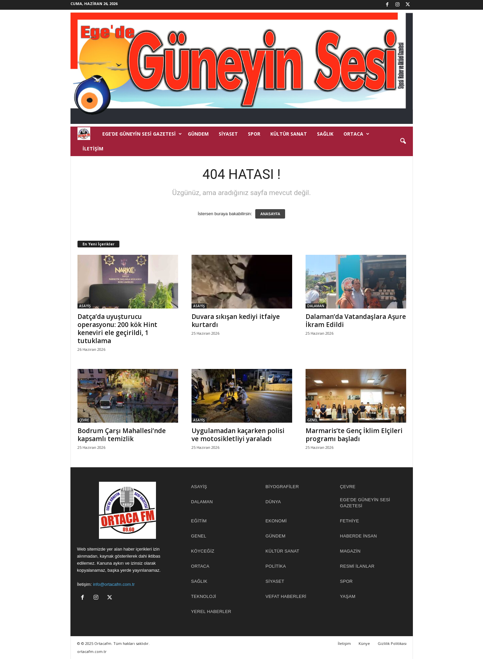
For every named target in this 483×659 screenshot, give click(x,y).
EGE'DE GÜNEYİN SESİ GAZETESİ (365, 502)
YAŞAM (348, 596)
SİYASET (228, 134)
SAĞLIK (325, 134)
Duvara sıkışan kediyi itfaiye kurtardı (236, 320)
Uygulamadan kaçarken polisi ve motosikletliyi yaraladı (238, 434)
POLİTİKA (276, 566)
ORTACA (356, 134)
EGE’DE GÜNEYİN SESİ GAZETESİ (142, 134)
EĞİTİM (199, 520)
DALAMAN (315, 305)
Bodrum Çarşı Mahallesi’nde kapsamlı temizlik (121, 434)
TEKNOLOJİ (203, 596)
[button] (402, 141)
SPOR (254, 134)
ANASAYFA (270, 214)
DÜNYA (273, 501)
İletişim (93, 148)
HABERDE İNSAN (358, 535)
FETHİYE (349, 520)
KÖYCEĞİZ (203, 551)
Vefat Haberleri (286, 596)
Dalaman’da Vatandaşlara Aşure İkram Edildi (356, 320)
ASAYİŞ (85, 305)
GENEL (312, 420)
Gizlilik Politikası (392, 643)
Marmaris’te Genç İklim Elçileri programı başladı (354, 434)
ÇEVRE (84, 420)
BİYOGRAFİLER (282, 486)
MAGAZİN (350, 551)
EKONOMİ (276, 520)
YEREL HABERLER (211, 611)
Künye (364, 643)
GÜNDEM (198, 134)
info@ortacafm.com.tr (114, 584)
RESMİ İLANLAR (357, 566)
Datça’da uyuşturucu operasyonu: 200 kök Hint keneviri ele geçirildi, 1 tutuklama (117, 328)
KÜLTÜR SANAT (288, 134)
